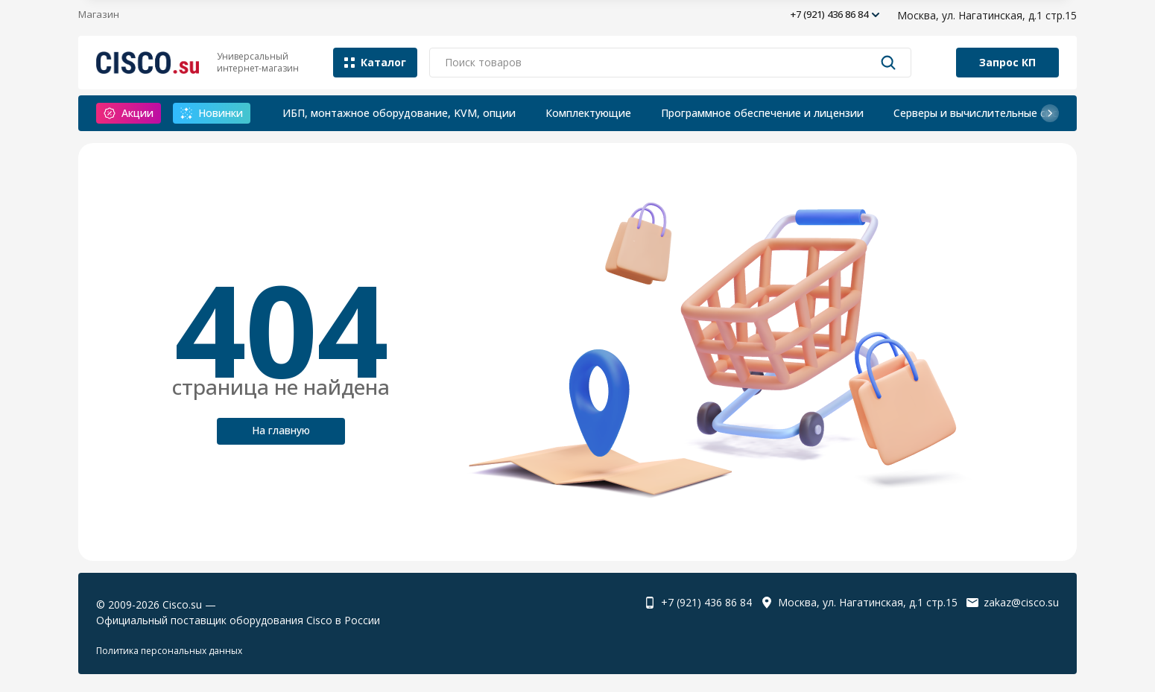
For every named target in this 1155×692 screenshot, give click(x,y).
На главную (281, 430)
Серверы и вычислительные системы (988, 113)
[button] (1050, 113)
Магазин (98, 14)
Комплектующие (588, 113)
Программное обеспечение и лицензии (762, 113)
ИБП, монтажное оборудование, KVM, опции (399, 113)
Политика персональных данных (169, 650)
